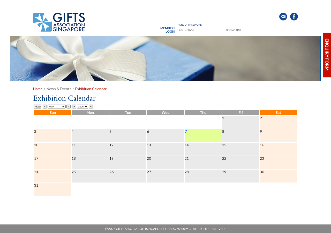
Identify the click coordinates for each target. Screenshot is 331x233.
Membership (123, 5)
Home (38, 88)
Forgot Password (190, 24)
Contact (275, 5)
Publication (201, 5)
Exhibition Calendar (91, 88)
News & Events (162, 5)
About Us (59, 5)
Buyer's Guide (240, 5)
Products (90, 5)
